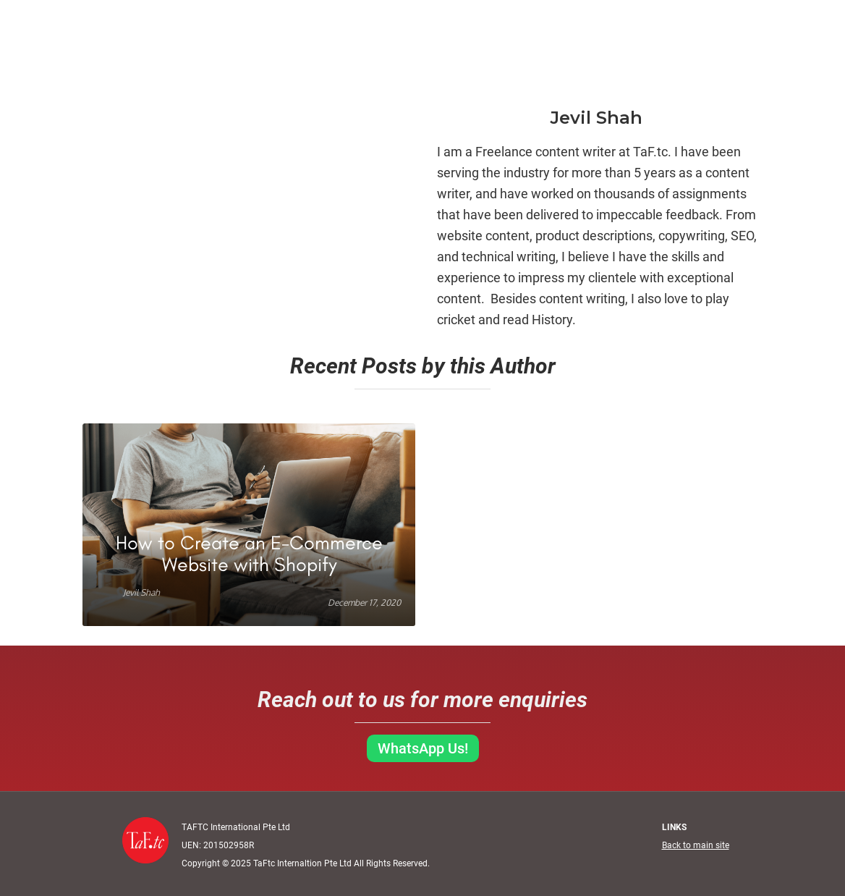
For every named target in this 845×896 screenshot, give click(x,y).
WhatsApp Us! (423, 748)
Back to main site (695, 845)
